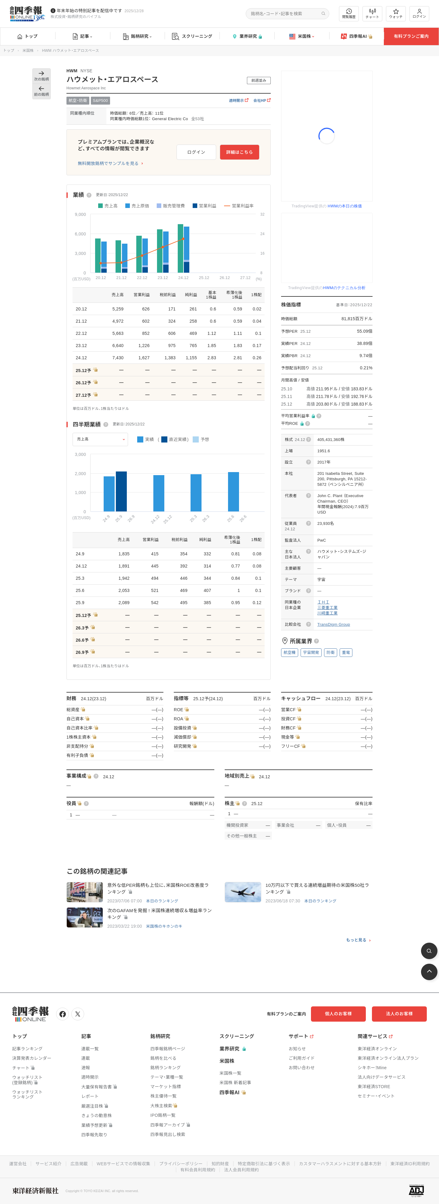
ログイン (419, 13)
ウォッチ (396, 14)
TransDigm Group (333, 624)
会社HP (262, 101)
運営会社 (18, 1163)
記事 (82, 36)
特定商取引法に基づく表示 (264, 1163)
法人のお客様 (399, 1013)
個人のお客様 (338, 1013)
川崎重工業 (327, 613)
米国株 (301, 36)
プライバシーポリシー (181, 1163)
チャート (372, 13)
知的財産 (220, 1163)
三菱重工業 (327, 607)
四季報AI (357, 37)
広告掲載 (79, 1163)
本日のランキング (162, 901)
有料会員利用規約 (197, 1169)
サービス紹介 (48, 1163)
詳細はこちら (239, 152)
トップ (27, 36)
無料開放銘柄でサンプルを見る (108, 163)
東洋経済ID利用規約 (410, 1163)
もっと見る (356, 940)
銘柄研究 (137, 36)
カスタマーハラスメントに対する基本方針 (340, 1163)
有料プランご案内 (411, 36)
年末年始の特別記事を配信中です (89, 10)
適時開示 (238, 101)
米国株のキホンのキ (164, 926)
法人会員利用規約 (241, 1169)
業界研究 (247, 36)
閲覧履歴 (349, 14)
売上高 (83, 439)
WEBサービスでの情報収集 (123, 1163)
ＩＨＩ (323, 602)
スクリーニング (192, 36)
